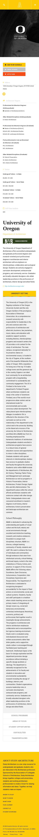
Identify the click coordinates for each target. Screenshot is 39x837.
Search (4, 5)
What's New (7, 801)
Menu (35, 5)
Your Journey (7, 805)
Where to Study (8, 794)
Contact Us (7, 808)
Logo (19, 5)
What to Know (8, 798)
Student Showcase (9, 812)
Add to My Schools (14, 65)
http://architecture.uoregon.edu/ (14, 286)
